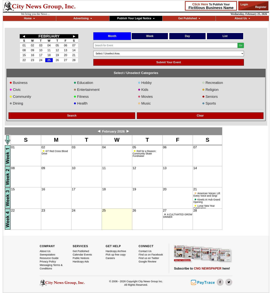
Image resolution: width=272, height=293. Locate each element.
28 (73, 60)
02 (32, 45)
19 (57, 55)
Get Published (189, 18)
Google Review (147, 261)
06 (65, 45)
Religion (210, 90)
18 (48, 55)
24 (40, 60)
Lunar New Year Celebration (204, 207)
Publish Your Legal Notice (136, 18)
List (225, 36)
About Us (242, 18)
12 (57, 50)
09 (32, 50)
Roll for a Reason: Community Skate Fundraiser (144, 153)
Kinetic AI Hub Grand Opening (206, 200)
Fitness (81, 96)
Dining (16, 103)
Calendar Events (82, 254)
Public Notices (81, 258)
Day (187, 36)
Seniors (210, 96)
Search (71, 115)
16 (32, 55)
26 (57, 60)
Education (83, 83)
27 (65, 60)
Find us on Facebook (151, 254)
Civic (15, 90)
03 (40, 45)
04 (48, 45)
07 (73, 45)
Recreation (212, 83)
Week (150, 36)
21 (73, 55)
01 (24, 45)
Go (240, 45)
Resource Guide (49, 258)
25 (48, 60)
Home (29, 18)
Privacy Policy (48, 261)
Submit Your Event (168, 62)
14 (73, 50)
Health (81, 103)
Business (19, 83)
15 (24, 55)
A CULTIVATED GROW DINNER (177, 215)
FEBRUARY (49, 36)
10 (40, 50)
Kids (143, 90)
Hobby (145, 83)
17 (40, 55)
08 (24, 50)
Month (112, 36)
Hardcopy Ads (81, 261)
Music (144, 103)
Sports (209, 103)
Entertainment (87, 90)
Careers (110, 258)
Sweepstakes (47, 254)
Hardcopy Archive (116, 251)
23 (32, 60)
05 (57, 45)
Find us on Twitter (149, 258)
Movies (145, 96)
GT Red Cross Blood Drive (55, 152)
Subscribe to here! (202, 268)
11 (48, 50)
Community (20, 96)
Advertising (82, 18)
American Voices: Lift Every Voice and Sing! (206, 194)
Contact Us (145, 251)
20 (65, 55)
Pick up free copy (116, 254)
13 (65, 50)
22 (24, 60)
